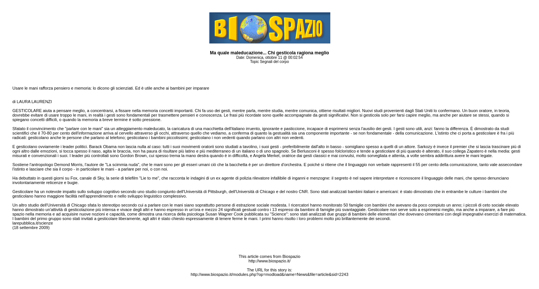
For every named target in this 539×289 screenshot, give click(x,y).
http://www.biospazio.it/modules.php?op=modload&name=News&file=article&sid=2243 (269, 274)
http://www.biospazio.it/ (269, 261)
